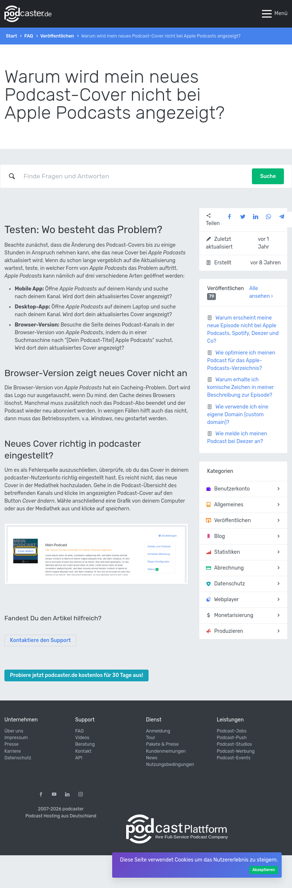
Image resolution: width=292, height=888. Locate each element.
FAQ (28, 36)
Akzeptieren (263, 869)
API (78, 757)
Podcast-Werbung (236, 751)
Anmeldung (158, 731)
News (151, 757)
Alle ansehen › (261, 292)
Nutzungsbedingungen (170, 764)
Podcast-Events (233, 757)
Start (11, 36)
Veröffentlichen (57, 36)
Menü (274, 13)
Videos (82, 737)
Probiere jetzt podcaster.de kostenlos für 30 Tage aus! (76, 675)
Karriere (12, 751)
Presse (11, 744)
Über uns (13, 731)
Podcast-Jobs (232, 731)
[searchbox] (134, 176)
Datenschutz (17, 757)
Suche (268, 176)
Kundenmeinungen (166, 751)
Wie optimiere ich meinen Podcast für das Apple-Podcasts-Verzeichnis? (241, 360)
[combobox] (134, 176)
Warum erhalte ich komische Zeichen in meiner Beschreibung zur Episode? (240, 387)
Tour (150, 737)
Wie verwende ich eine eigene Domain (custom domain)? (237, 414)
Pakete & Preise (162, 744)
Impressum (16, 737)
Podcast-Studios (234, 744)
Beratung (85, 744)
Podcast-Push (232, 737)
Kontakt (83, 751)
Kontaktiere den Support (40, 640)
